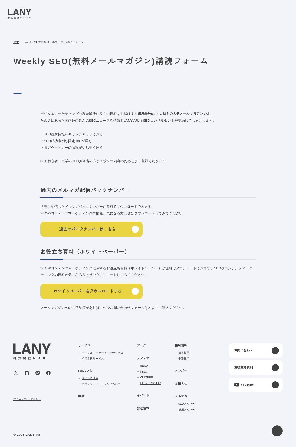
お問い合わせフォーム (127, 307)
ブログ (141, 345)
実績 (81, 396)
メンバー (181, 371)
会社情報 (143, 408)
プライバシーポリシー (27, 399)
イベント (143, 395)
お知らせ (181, 384)
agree (263, 440)
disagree (234, 440)
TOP (16, 42)
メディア (143, 358)
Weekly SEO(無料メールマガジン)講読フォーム (54, 42)
